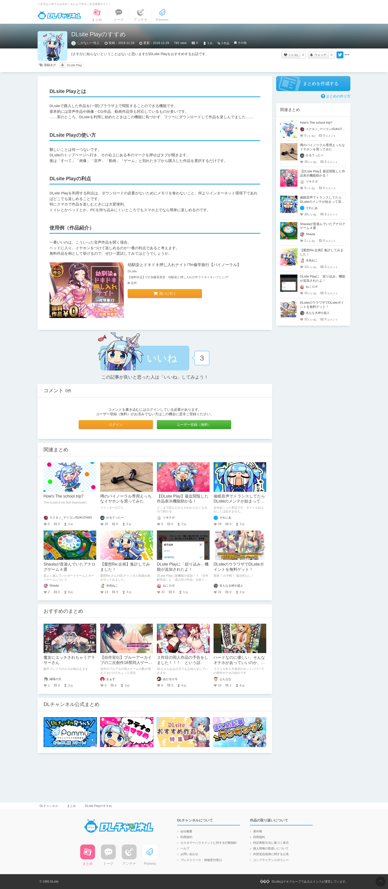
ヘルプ (184, 848)
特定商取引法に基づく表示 (271, 842)
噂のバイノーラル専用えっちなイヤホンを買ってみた (322, 147)
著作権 (257, 831)
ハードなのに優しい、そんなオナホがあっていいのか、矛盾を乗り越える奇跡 (239, 662)
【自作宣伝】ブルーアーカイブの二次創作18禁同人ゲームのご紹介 (126, 662)
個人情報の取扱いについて (271, 848)
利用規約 (186, 837)
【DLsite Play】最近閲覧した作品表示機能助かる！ (322, 173)
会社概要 (186, 831)
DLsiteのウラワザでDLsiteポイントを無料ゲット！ (322, 305)
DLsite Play (74, 65)
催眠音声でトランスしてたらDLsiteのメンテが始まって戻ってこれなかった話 (239, 501)
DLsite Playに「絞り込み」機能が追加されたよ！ (322, 278)
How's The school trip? (63, 496)
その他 (242, 43)
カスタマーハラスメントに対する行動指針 (208, 842)
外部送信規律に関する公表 (271, 854)
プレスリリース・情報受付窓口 (201, 860)
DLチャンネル (59, 15)
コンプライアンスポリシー (271, 860)
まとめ (71, 806)
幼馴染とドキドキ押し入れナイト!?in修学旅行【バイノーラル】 (184, 265)
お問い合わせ (189, 854)
